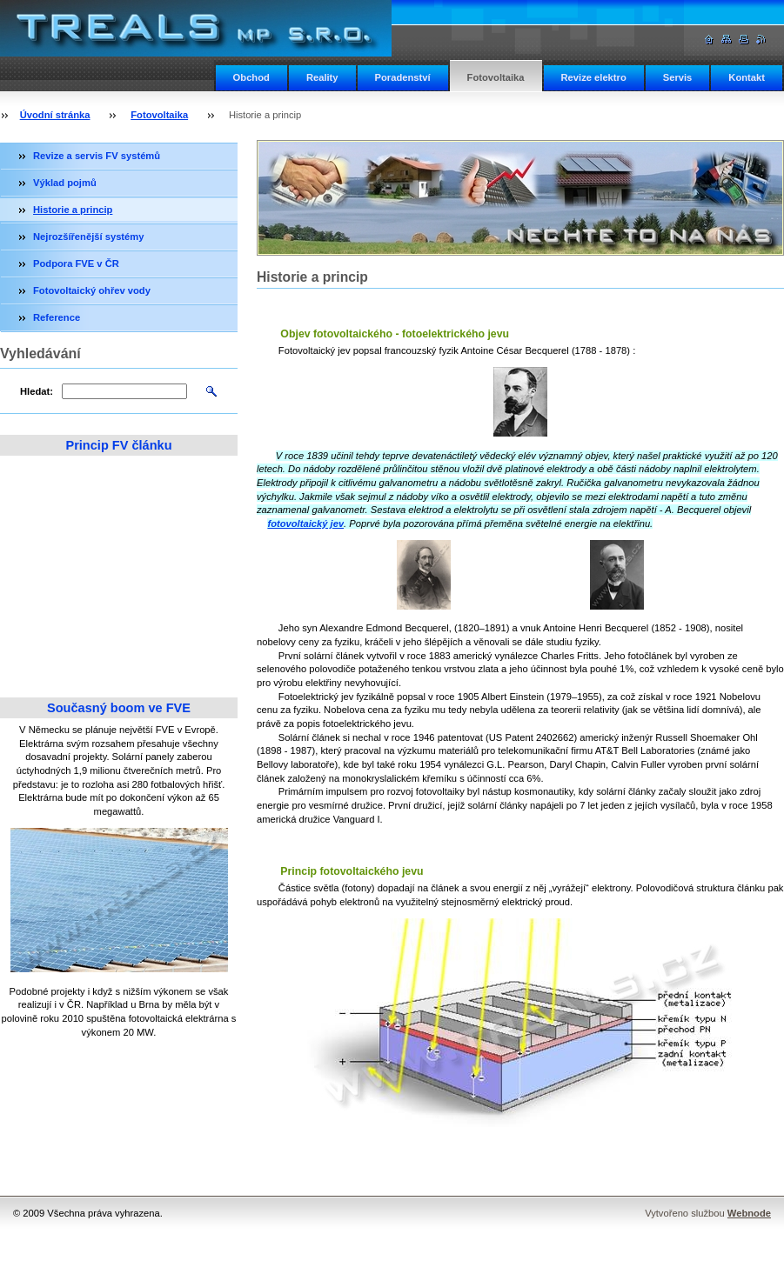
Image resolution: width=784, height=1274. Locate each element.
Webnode (749, 1213)
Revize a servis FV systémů (96, 155)
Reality (322, 77)
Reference (56, 317)
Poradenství (403, 77)
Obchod (251, 77)
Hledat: (36, 391)
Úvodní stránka (55, 115)
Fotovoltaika (496, 77)
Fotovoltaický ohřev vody (92, 290)
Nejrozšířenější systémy (88, 236)
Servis (678, 77)
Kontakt (746, 77)
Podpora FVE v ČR (76, 263)
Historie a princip (72, 209)
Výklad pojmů (65, 182)
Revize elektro (594, 77)
